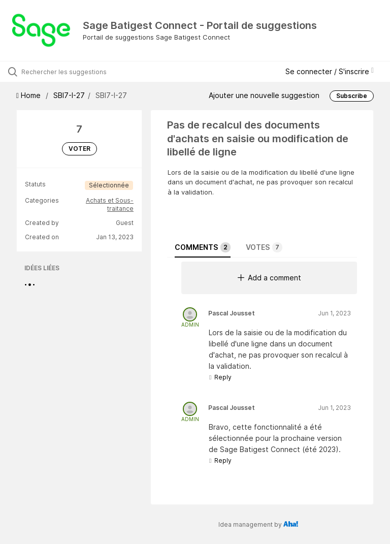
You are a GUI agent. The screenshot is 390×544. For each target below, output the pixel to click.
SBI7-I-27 (69, 95)
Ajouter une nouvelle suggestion (264, 95)
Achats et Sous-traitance (110, 204)
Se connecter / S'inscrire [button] (329, 71)
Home (29, 95)
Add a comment (269, 277)
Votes (264, 247)
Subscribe (351, 96)
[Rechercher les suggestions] (68, 72)
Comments (203, 247)
